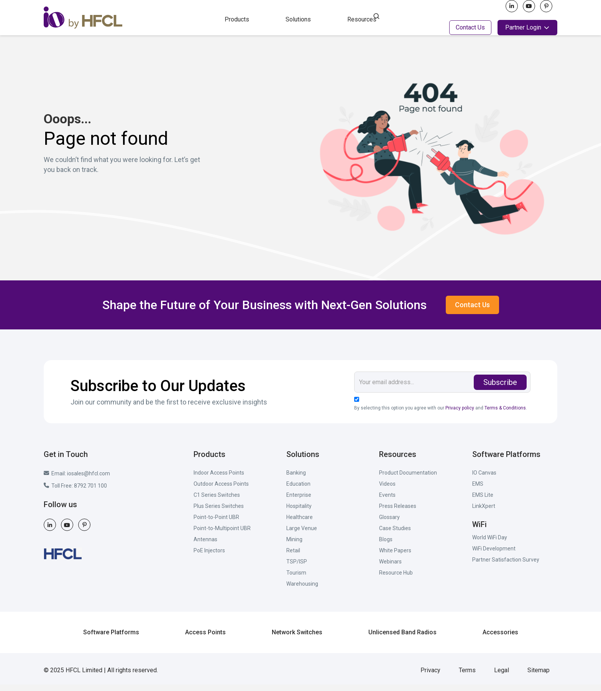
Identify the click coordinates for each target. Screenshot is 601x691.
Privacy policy (459, 414)
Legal (501, 676)
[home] (127, 18)
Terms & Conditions (505, 414)
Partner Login (523, 27)
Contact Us (470, 27)
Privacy (430, 676)
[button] (237, 18)
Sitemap (538, 676)
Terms (467, 676)
